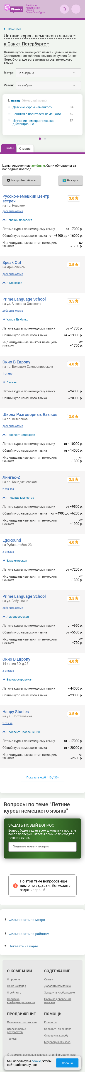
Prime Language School (24, 299)
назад (29, 100)
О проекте (13, 979)
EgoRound (11, 540)
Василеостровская (20, 679)
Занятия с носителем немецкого (37, 114)
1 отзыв (7, 373)
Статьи (48, 979)
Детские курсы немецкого (32, 107)
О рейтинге (14, 992)
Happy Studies (15, 711)
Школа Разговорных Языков (30, 414)
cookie (36, 1061)
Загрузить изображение (59, 992)
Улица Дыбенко (18, 319)
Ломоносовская (18, 616)
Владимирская (17, 560)
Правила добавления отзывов (57, 1001)
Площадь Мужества (20, 497)
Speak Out (11, 262)
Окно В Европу (16, 362)
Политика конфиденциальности (21, 1001)
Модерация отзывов (57, 1042)
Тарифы (12, 1038)
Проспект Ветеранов (21, 434)
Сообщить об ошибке (57, 1029)
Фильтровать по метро (25, 920)
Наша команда (16, 986)
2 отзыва (8, 489)
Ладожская (14, 283)
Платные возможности (22, 1022)
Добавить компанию (57, 986)
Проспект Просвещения (23, 732)
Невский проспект (19, 220)
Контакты (50, 1022)
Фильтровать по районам (27, 934)
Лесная (12, 382)
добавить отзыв (12, 211)
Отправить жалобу (56, 1035)
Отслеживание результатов (16, 1030)
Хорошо (67, 1063)
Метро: (9, 73)
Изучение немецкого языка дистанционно (33, 122)
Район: (9, 85)
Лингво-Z (11, 477)
